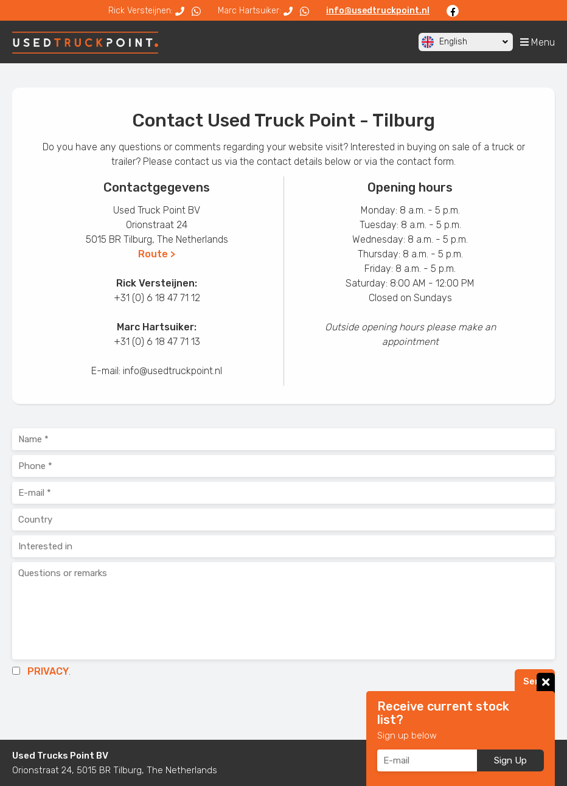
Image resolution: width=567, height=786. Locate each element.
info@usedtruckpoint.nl (378, 10)
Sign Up (510, 760)
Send (534, 681)
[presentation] (104, 707)
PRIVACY (48, 671)
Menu (537, 42)
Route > (156, 254)
